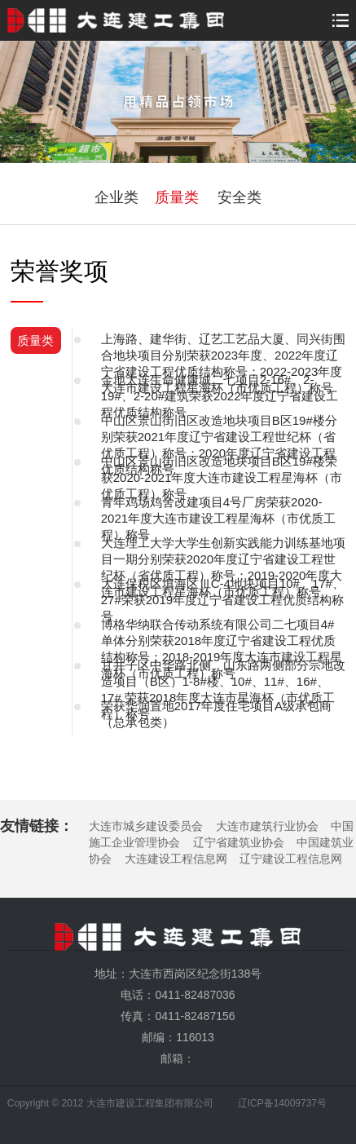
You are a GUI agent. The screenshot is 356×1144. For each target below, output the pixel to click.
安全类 (240, 197)
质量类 (177, 197)
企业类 (116, 197)
